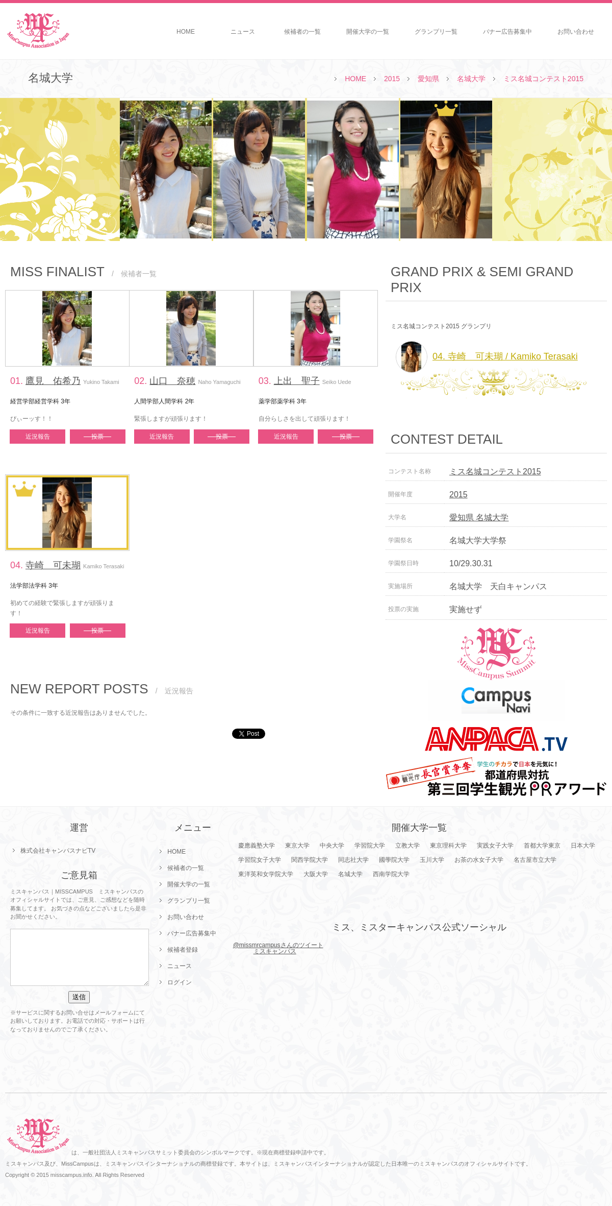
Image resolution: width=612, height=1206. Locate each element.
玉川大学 (432, 859)
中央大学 (332, 845)
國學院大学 (394, 859)
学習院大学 (369, 845)
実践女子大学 (495, 845)
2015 (392, 79)
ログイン (179, 982)
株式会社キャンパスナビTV (57, 850)
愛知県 (428, 79)
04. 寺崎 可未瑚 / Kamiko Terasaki (487, 357)
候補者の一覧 (302, 31)
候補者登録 (182, 949)
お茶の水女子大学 (478, 859)
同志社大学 (353, 859)
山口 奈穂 (172, 381)
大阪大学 (315, 874)
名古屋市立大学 (535, 859)
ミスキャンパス (274, 951)
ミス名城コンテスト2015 (543, 79)
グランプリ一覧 (436, 31)
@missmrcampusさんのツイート (278, 945)
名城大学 (471, 79)
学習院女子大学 (259, 859)
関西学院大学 (309, 859)
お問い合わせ (575, 31)
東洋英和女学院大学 (265, 874)
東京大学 (297, 845)
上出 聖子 (297, 381)
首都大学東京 (542, 845)
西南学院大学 (391, 874)
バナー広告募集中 (507, 31)
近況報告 (38, 436)
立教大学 (407, 845)
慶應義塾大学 (256, 845)
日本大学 (583, 845)
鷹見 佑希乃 (53, 381)
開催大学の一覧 (367, 31)
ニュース (243, 31)
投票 (97, 436)
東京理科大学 (448, 845)
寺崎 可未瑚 (53, 565)
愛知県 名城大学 (478, 517)
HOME (185, 31)
